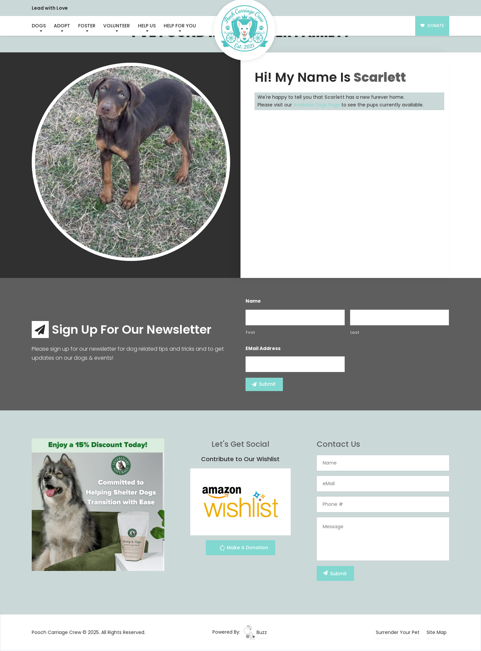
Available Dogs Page (316, 104)
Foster (87, 25)
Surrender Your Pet (398, 632)
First (250, 332)
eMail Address (263, 348)
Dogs (39, 25)
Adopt (62, 25)
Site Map (437, 632)
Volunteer (116, 25)
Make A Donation (243, 548)
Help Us (147, 25)
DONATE (432, 25)
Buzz (255, 632)
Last (354, 332)
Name (253, 301)
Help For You (180, 25)
